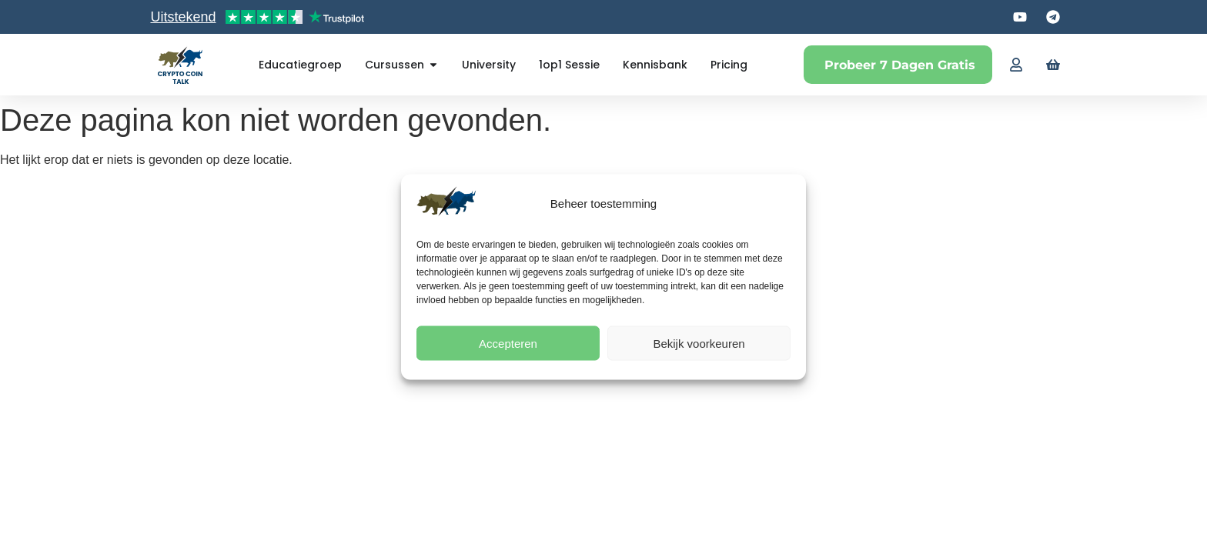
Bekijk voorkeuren (698, 342)
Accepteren (508, 342)
